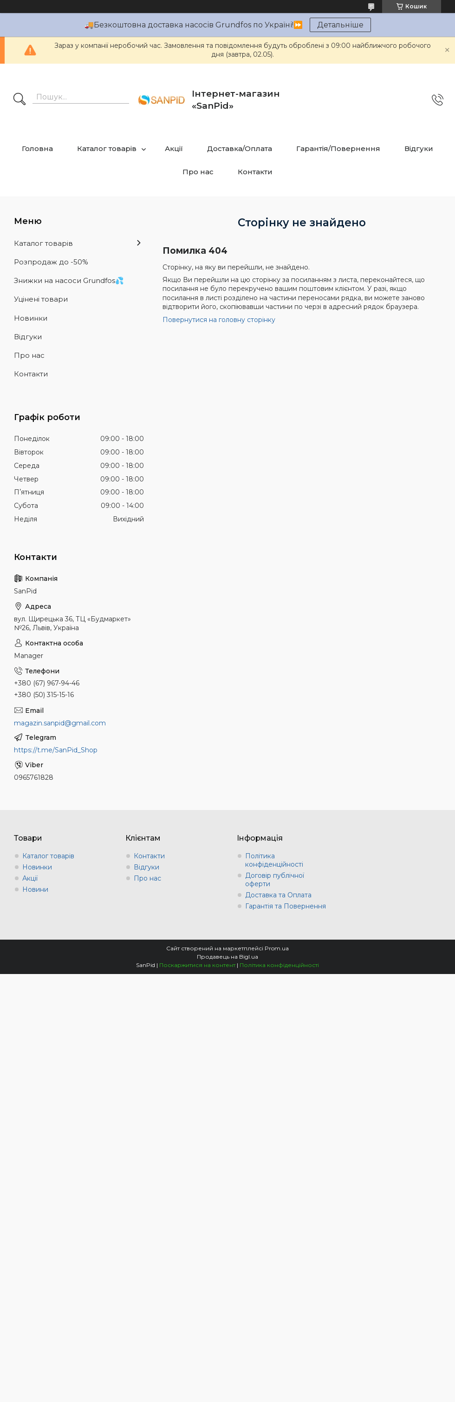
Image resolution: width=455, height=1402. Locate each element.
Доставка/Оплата (239, 148)
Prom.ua (277, 948)
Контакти (255, 171)
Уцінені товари (41, 299)
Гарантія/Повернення (338, 148)
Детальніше (340, 24)
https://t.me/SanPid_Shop (56, 750)
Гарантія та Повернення (285, 906)
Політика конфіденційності (274, 860)
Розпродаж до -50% (51, 261)
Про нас (198, 171)
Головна (37, 148)
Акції (174, 148)
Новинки (30, 318)
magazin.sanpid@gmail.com (60, 723)
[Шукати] (19, 100)
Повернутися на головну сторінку (218, 320)
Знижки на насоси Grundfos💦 (69, 280)
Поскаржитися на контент (197, 964)
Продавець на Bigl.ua (227, 956)
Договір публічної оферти (274, 879)
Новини (35, 889)
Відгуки (418, 148)
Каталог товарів (106, 148)
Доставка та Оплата (278, 895)
